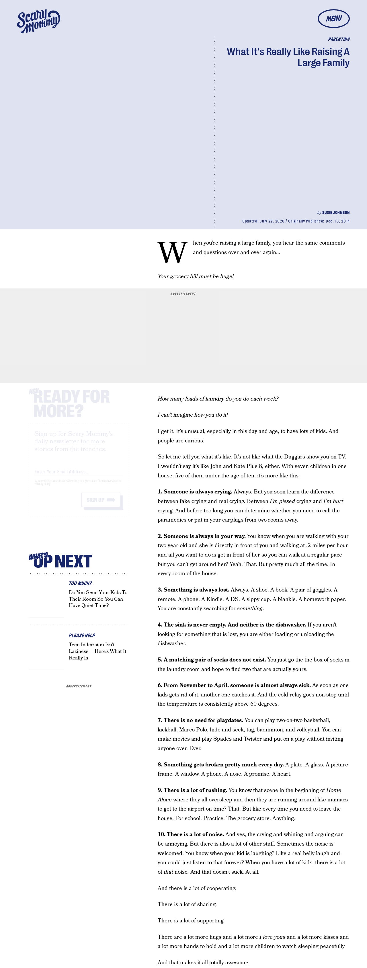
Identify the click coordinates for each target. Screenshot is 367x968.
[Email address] (78, 475)
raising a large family (245, 243)
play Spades (217, 739)
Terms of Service (107, 486)
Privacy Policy (42, 489)
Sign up (95, 505)
